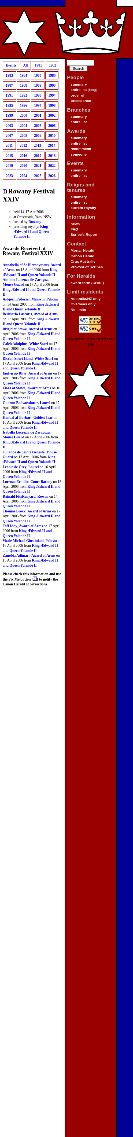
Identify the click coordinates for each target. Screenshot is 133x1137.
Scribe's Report (84, 235)
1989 (37, 85)
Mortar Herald (82, 250)
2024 (23, 176)
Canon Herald (82, 256)
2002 (52, 115)
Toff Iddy (10, 526)
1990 (52, 85)
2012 (23, 146)
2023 (9, 176)
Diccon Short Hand (18, 359)
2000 (23, 115)
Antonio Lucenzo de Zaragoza (26, 280)
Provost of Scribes (87, 267)
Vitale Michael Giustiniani (23, 541)
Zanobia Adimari (16, 555)
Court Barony (41, 482)
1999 (9, 115)
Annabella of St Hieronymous (26, 265)
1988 (23, 85)
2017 (37, 156)
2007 (9, 136)
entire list (79, 90)
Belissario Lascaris (17, 314)
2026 (52, 176)
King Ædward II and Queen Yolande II (31, 232)
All (25, 65)
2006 (52, 125)
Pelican (52, 299)
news (75, 224)
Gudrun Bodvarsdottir (20, 403)
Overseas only (83, 304)
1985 (37, 75)
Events (11, 65)
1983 (9, 75)
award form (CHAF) (87, 283)
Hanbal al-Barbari (17, 418)
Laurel (45, 403)
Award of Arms (46, 314)
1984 (23, 75)
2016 (23, 156)
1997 (37, 106)
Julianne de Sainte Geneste (24, 452)
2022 (52, 166)
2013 (37, 146)
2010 (52, 136)
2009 (37, 136)
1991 (9, 95)
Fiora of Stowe (14, 388)
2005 (37, 125)
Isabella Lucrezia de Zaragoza (26, 432)
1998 (52, 106)
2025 (37, 176)
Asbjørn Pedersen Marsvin (24, 299)
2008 (23, 136)
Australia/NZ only (86, 299)
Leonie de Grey (15, 467)
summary (79, 84)
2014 (51, 146)
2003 (9, 125)
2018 (52, 156)
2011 (9, 146)
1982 (52, 65)
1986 (52, 75)
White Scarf (38, 344)
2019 (9, 166)
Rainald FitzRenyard (19, 496)
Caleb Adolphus (15, 344)
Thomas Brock (14, 511)
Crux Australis (83, 261)
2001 (37, 115)
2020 (23, 166)
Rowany (34, 222)
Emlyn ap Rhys (15, 373)
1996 (23, 106)
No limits (78, 310)
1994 (52, 95)
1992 (23, 95)
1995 (9, 106)
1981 (38, 65)
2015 (9, 156)
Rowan (43, 496)
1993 (37, 95)
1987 (9, 85)
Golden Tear (43, 418)
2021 (37, 166)
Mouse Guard (13, 285)
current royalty (83, 208)
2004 (23, 125)
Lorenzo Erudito (16, 482)
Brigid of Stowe (15, 329)
